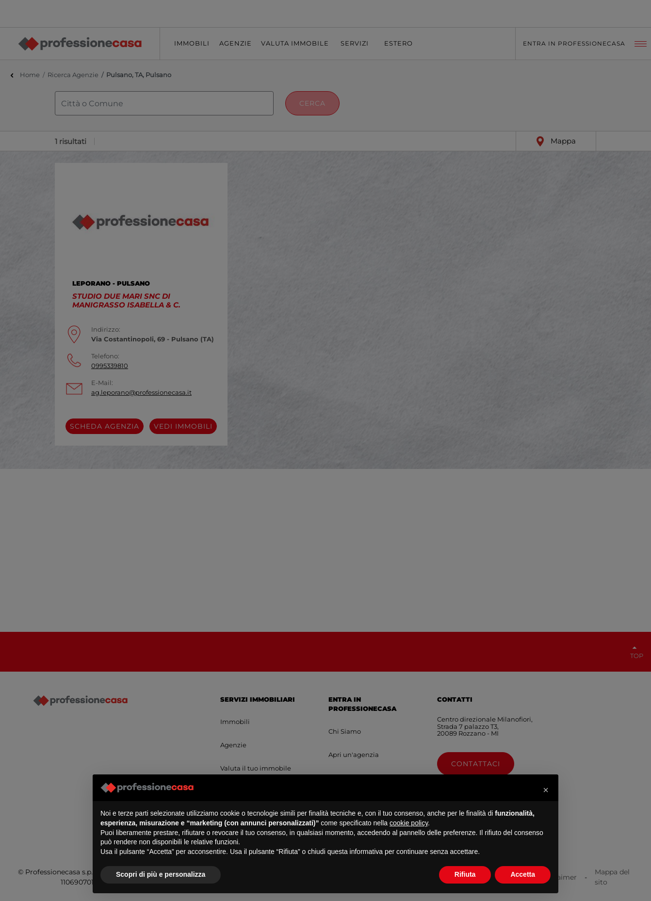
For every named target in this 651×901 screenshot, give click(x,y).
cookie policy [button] (409, 823)
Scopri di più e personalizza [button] (160, 874)
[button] (545, 790)
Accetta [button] (522, 874)
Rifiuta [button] (465, 874)
